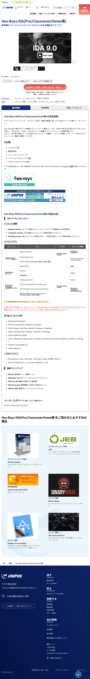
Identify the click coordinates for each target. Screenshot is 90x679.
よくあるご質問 (19, 7)
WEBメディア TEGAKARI (55, 594)
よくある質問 (51, 650)
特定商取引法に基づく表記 (40, 670)
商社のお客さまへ (42, 7)
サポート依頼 (51, 613)
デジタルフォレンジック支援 (48, 101)
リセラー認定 (68, 166)
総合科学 (46, 98)
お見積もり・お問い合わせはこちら (19, 606)
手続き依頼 (50, 610)
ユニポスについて (52, 625)
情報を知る (62, 13)
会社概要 (50, 629)
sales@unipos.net (18, 596)
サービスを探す (52, 583)
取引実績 (50, 633)
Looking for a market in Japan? (57, 653)
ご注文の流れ (51, 647)
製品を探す (50, 580)
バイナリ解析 (32, 101)
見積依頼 (50, 604)
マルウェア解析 (20, 101)
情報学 (39, 98)
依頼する (73, 13)
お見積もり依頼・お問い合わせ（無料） (45, 87)
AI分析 (62, 101)
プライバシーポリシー (63, 670)
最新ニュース (29, 7)
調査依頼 (50, 607)
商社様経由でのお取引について (57, 638)
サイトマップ (81, 670)
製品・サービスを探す (47, 13)
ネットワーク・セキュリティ (25, 98)
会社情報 (33, 13)
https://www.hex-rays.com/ (16, 405)
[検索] (73, 7)
